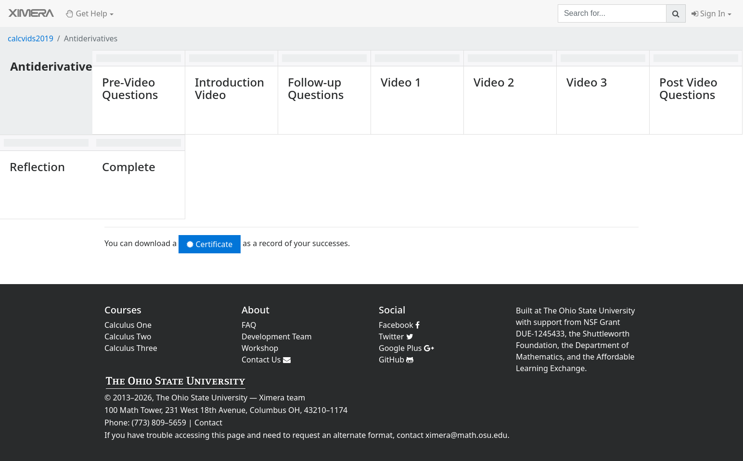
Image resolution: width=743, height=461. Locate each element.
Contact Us (266, 359)
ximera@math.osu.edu (466, 435)
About (255, 309)
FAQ (249, 325)
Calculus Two (127, 336)
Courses (122, 309)
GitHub (396, 359)
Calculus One (128, 325)
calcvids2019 (30, 38)
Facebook (399, 325)
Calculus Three (130, 348)
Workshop (260, 348)
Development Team (277, 336)
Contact (208, 422)
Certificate (209, 244)
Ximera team (282, 397)
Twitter (396, 336)
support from (558, 322)
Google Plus (406, 348)
